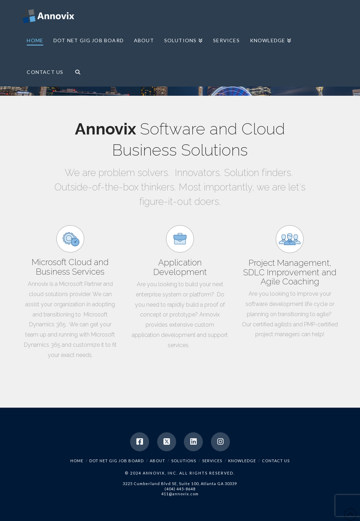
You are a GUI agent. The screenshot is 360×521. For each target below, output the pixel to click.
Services (212, 460)
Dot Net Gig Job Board (116, 460)
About (157, 460)
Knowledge (242, 460)
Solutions (183, 460)
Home (76, 460)
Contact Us (276, 460)
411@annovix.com (180, 493)
